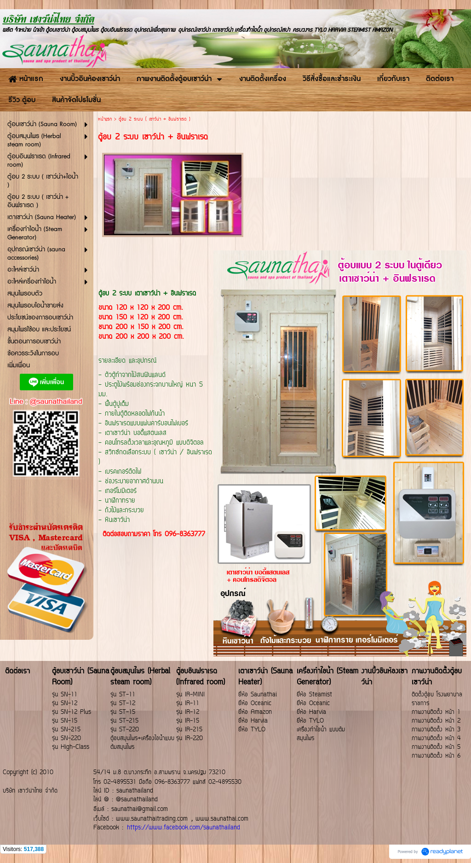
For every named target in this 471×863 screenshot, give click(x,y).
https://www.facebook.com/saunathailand (183, 827)
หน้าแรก (105, 119)
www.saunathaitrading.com (152, 819)
